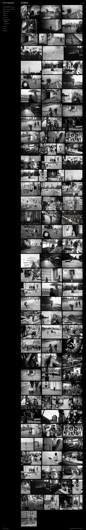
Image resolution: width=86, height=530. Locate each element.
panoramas (6, 23)
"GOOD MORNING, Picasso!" (9, 7)
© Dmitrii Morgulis (6, 528)
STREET (6, 21)
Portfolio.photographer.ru (79, 528)
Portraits (5, 15)
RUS (83, 3)
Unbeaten (5, 13)
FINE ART (5, 17)
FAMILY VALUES (6, 11)
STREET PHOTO (6, 19)
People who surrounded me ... (9, 9)
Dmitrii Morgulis (8, 3)
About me (5, 26)
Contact (4, 28)
